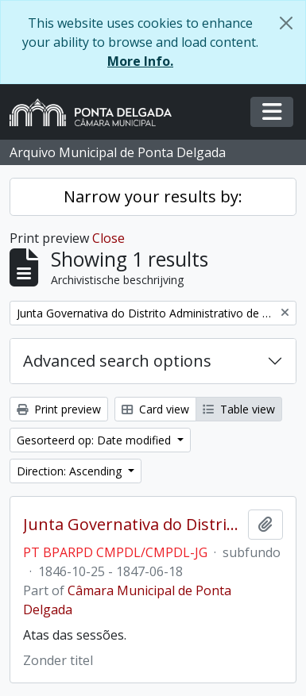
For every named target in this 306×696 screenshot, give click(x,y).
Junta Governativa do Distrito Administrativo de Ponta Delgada (132, 524)
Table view (239, 409)
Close (108, 238)
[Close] (286, 23)
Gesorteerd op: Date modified (95, 440)
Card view (155, 409)
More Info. (140, 61)
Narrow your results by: (153, 196)
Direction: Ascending (71, 471)
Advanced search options (117, 360)
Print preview (59, 409)
